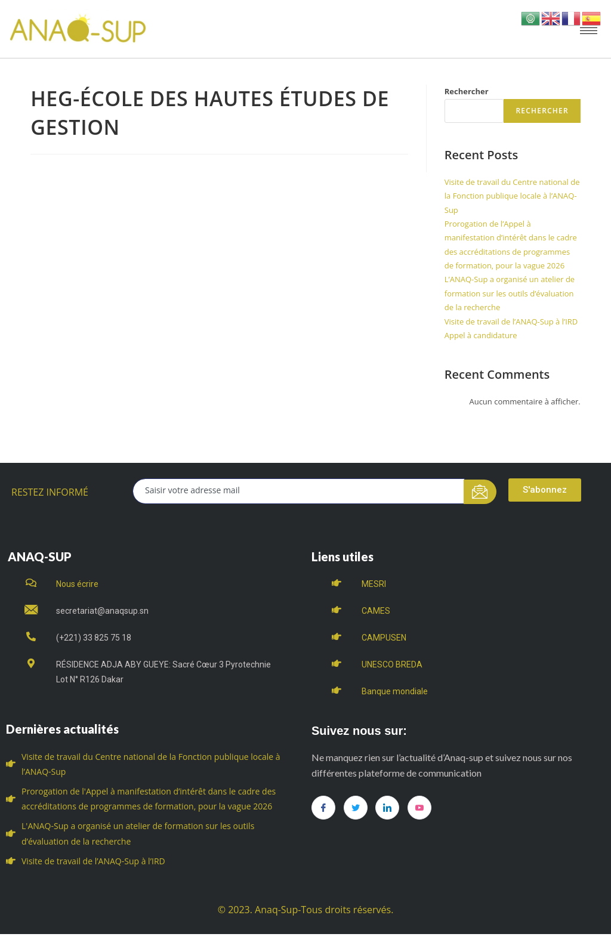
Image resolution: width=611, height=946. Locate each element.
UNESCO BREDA (392, 664)
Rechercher (467, 91)
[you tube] (419, 808)
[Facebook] (323, 808)
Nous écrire (77, 584)
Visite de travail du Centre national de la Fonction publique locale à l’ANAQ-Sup (512, 196)
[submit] (480, 492)
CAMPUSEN (384, 637)
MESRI (374, 584)
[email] (298, 491)
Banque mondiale (395, 691)
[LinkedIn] (387, 808)
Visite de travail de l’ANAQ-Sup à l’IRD (511, 321)
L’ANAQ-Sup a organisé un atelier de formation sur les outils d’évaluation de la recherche (510, 293)
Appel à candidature (481, 335)
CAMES (376, 611)
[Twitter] (356, 808)
